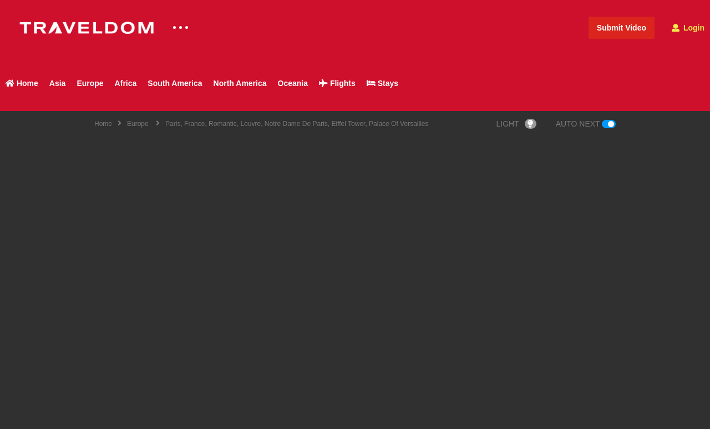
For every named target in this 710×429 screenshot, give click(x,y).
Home (22, 83)
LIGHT (516, 124)
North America (240, 83)
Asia (57, 83)
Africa (126, 83)
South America (175, 83)
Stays (382, 83)
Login (688, 27)
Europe (90, 83)
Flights (337, 83)
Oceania (293, 83)
